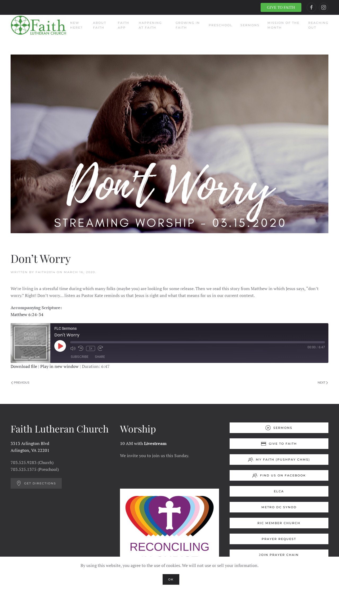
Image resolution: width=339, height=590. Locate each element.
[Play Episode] (60, 346)
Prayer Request (279, 539)
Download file (24, 366)
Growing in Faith (188, 25)
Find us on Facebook (279, 475)
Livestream (155, 443)
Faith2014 (45, 272)
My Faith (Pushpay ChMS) (279, 459)
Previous (20, 382)
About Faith (99, 25)
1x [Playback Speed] (90, 348)
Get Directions (36, 483)
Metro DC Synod (279, 507)
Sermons (250, 25)
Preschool (221, 25)
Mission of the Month (283, 25)
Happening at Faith (150, 25)
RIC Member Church (278, 523)
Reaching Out (318, 25)
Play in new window (59, 366)
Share (100, 357)
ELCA (279, 491)
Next (323, 382)
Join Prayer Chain (279, 555)
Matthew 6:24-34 (27, 314)
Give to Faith (279, 443)
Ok (171, 579)
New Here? (76, 25)
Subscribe (79, 357)
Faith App (123, 25)
